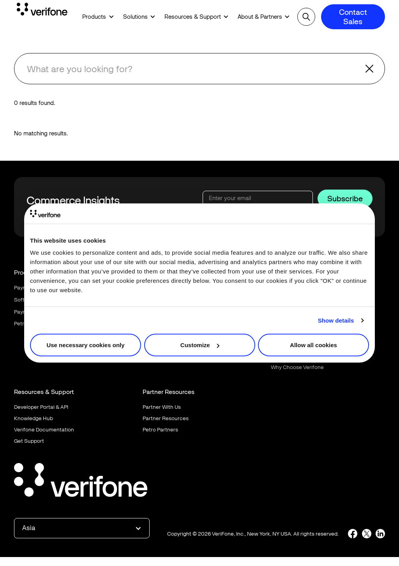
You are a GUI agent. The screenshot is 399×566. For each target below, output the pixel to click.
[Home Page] (42, 10)
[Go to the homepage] (80, 481)
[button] (95, 17)
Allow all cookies (313, 345)
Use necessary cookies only (85, 345)
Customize (199, 345)
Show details (336, 320)
